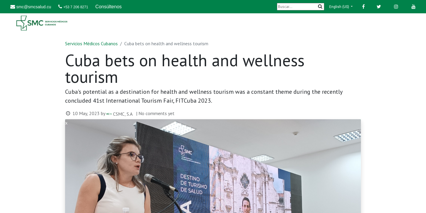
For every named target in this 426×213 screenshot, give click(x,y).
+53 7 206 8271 (75, 7)
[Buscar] (300, 6)
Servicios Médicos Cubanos (91, 43)
